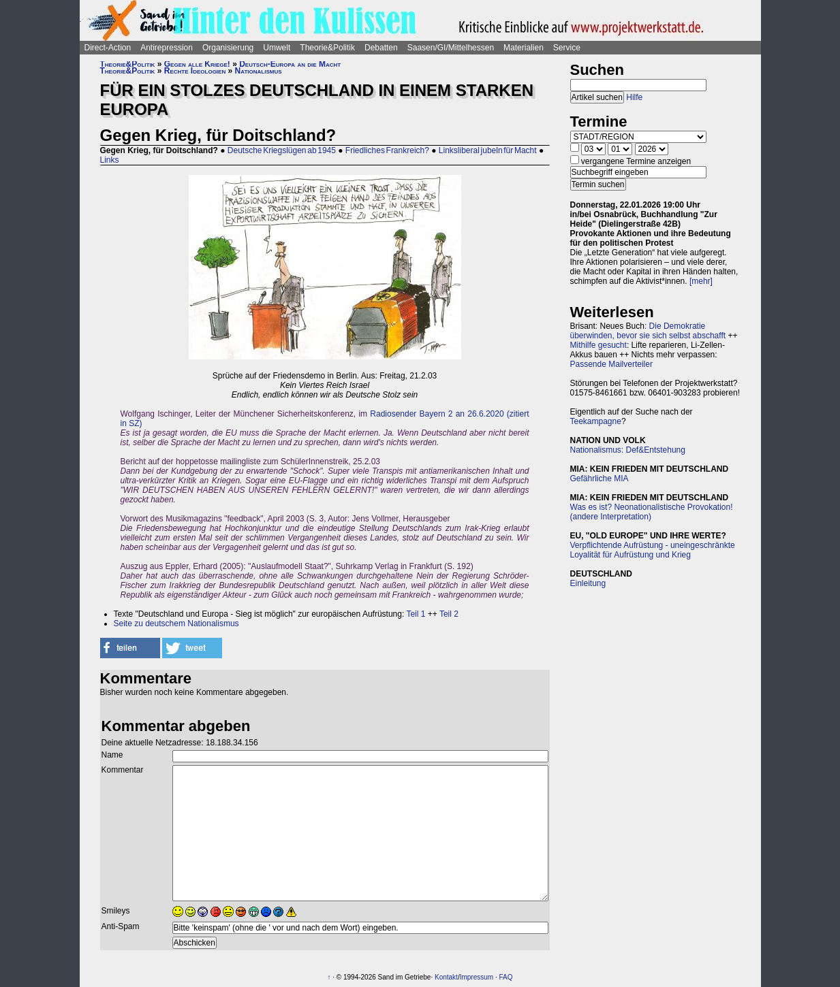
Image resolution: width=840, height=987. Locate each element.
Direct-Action (107, 47)
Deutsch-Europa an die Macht (290, 64)
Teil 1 (415, 614)
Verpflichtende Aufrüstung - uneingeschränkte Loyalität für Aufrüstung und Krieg (652, 550)
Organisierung (227, 47)
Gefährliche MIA (599, 478)
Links (109, 160)
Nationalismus (258, 71)
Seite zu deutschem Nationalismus (176, 623)
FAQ (505, 977)
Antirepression (166, 47)
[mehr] (701, 281)
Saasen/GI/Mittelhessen (450, 47)
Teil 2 (448, 614)
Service (566, 47)
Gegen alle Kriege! (197, 64)
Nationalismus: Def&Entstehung (627, 450)
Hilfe (634, 97)
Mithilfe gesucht (598, 345)
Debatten (381, 47)
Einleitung (588, 583)
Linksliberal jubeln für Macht (488, 150)
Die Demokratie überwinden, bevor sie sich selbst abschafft (648, 330)
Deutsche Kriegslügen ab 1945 (282, 150)
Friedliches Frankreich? (387, 150)
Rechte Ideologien (194, 71)
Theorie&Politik (327, 47)
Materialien (523, 47)
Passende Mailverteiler (611, 364)
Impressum (476, 977)
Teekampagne (595, 421)
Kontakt (446, 977)
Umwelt (276, 47)
